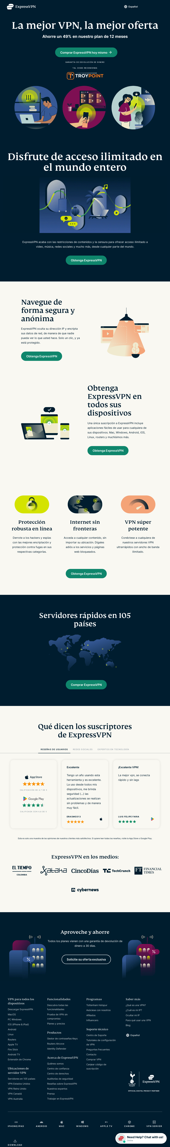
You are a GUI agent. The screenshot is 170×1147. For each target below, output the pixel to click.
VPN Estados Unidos (19, 1088)
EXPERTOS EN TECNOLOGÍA (113, 753)
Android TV (14, 1059)
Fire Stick (13, 1054)
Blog (128, 1029)
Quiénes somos (55, 1068)
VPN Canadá (15, 1098)
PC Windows (14, 1023)
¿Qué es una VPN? (136, 1009)
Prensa (51, 1098)
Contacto (91, 1058)
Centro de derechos (58, 1078)
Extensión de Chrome (19, 1064)
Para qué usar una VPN (138, 1024)
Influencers (92, 1024)
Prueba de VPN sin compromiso (57, 1020)
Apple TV (13, 1049)
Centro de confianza (58, 1073)
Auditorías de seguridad (60, 1083)
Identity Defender (56, 1053)
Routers (12, 1044)
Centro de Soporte (96, 1039)
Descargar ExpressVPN (20, 1013)
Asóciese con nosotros (98, 1014)
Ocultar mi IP (133, 1019)
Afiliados (90, 1019)
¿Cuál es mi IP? (134, 1014)
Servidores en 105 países (21, 1083)
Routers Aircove (55, 1048)
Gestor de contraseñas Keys (62, 1043)
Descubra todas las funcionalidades (57, 1011)
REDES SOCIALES (83, 753)
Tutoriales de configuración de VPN (101, 1046)
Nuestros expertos (57, 1093)
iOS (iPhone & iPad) (18, 1028)
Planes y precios (56, 1028)
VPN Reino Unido (17, 1093)
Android (12, 1034)
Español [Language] (130, 6)
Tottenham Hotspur (96, 1009)
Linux (11, 1039)
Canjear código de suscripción (96, 1071)
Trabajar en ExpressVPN (60, 1103)
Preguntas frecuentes (98, 1054)
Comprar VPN (93, 1064)
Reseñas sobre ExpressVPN (62, 1088)
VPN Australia (15, 1103)
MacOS (12, 1018)
